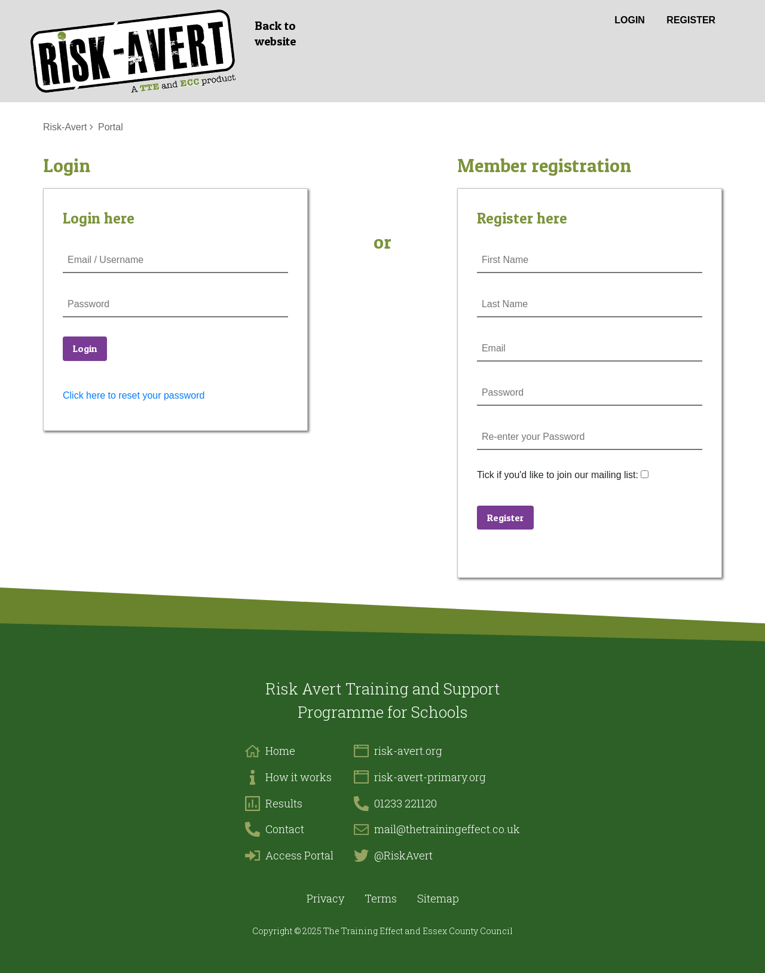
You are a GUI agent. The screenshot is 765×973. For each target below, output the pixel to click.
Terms (381, 898)
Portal (110, 127)
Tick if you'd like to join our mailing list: (557, 475)
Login (629, 20)
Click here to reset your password (133, 395)
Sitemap (438, 898)
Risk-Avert (65, 127)
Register (690, 20)
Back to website (275, 33)
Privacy (325, 898)
